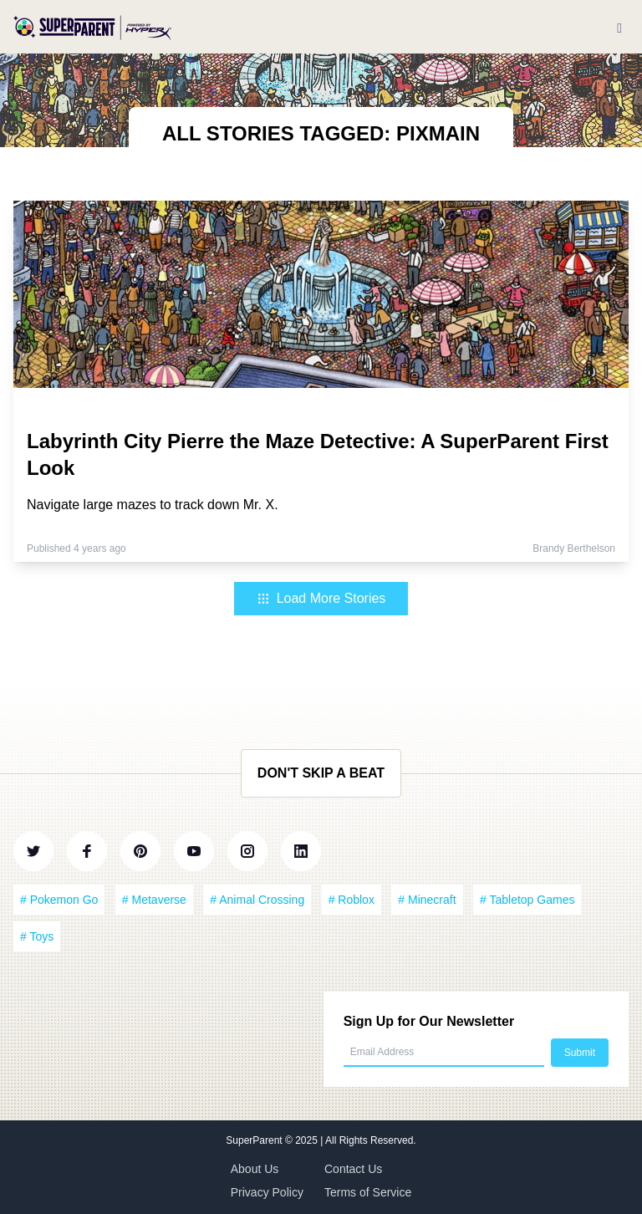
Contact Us (353, 1169)
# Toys (37, 936)
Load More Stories (321, 598)
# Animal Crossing (257, 899)
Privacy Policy (267, 1192)
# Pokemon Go (59, 899)
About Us (255, 1169)
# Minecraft (427, 899)
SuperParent (255, 1140)
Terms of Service (367, 1192)
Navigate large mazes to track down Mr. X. (152, 504)
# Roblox (351, 899)
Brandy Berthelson (573, 548)
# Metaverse (154, 899)
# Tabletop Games (527, 899)
